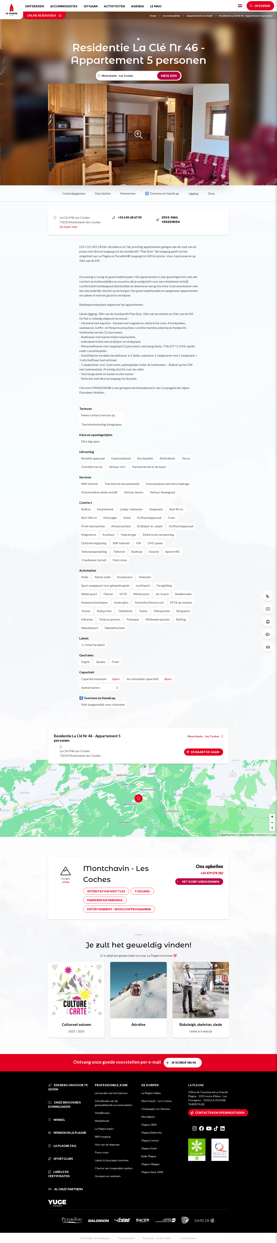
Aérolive (138, 1024)
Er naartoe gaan (205, 752)
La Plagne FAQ (62, 1145)
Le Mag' (156, 6)
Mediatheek (102, 1120)
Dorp (211, 193)
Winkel (56, 1119)
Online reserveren (44, 15)
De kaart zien (68, 226)
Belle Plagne (148, 1156)
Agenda (137, 6)
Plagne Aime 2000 (152, 1172)
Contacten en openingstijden (219, 1112)
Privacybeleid (126, 1238)
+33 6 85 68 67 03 (127, 217)
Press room (101, 1152)
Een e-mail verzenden (168, 219)
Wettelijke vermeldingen (95, 1238)
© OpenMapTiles (226, 835)
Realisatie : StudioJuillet (157, 1238)
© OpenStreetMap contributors (251, 835)
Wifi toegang (102, 1136)
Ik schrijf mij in (184, 1062)
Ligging (193, 193)
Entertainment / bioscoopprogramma (119, 909)
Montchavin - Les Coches (205, 736)
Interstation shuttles (106, 891)
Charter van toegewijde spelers (114, 1168)
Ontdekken (34, 6)
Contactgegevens (73, 193)
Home (155, 15)
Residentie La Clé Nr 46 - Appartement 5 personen (245, 15)
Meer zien (169, 75)
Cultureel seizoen (76, 1024)
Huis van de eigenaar (107, 1144)
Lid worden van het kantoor (111, 1093)
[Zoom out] (272, 822)
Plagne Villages (150, 1164)
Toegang (142, 891)
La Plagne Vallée (151, 1093)
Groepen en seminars (108, 1176)
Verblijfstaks (102, 1113)
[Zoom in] (272, 817)
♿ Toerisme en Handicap (162, 193)
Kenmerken (127, 193)
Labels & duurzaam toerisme (111, 1160)
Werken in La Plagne (67, 1132)
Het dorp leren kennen (200, 881)
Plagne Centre (150, 1140)
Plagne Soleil (149, 1148)
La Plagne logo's (104, 1128)
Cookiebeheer (188, 1238)
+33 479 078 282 (211, 873)
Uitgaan (91, 6)
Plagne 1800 (148, 1124)
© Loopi (272, 835)
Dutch (240, 5)
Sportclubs (60, 1158)
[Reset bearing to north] (272, 828)
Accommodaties (63, 6)
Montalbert (148, 1116)
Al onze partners (65, 1189)
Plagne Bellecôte (151, 1132)
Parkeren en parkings (105, 900)
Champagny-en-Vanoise (155, 1108)
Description (103, 193)
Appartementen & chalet (202, 15)
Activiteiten (114, 6)
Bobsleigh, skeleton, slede (200, 1024)
